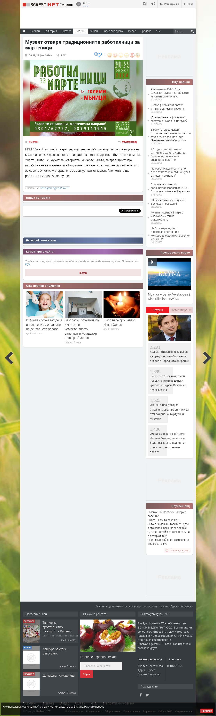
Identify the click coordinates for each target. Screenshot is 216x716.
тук (27, 264)
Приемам (207, 711)
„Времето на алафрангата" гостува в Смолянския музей (169, 119)
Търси (86, 674)
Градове (146, 31)
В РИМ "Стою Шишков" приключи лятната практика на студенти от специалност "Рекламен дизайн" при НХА (171, 135)
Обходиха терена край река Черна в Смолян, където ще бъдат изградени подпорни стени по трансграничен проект (167, 443)
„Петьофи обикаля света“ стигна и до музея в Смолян (168, 106)
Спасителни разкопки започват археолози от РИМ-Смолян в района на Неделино (170, 187)
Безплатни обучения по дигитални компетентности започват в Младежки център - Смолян (82, 329)
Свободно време (113, 31)
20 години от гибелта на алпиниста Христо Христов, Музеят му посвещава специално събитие (168, 154)
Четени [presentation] (157, 310)
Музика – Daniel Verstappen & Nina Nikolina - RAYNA (169, 296)
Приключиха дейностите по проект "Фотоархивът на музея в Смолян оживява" (170, 172)
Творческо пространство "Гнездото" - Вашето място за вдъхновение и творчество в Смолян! (60, 631)
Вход (83, 272)
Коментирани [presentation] (181, 310)
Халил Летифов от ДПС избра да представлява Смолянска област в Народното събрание (169, 356)
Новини (80, 31)
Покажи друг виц (177, 550)
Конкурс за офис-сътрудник (55, 651)
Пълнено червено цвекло (98, 657)
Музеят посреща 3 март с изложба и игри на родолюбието (167, 216)
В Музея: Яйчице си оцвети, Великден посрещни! (168, 201)
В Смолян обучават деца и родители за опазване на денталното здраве (44, 324)
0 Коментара (129, 141)
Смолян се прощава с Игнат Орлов (119, 322)
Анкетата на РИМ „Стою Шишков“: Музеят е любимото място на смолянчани (170, 92)
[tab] (157, 311)
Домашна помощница (58, 675)
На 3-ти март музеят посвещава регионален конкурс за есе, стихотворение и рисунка (170, 233)
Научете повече (94, 706)
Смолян (33, 141)
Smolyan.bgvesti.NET (54, 188)
